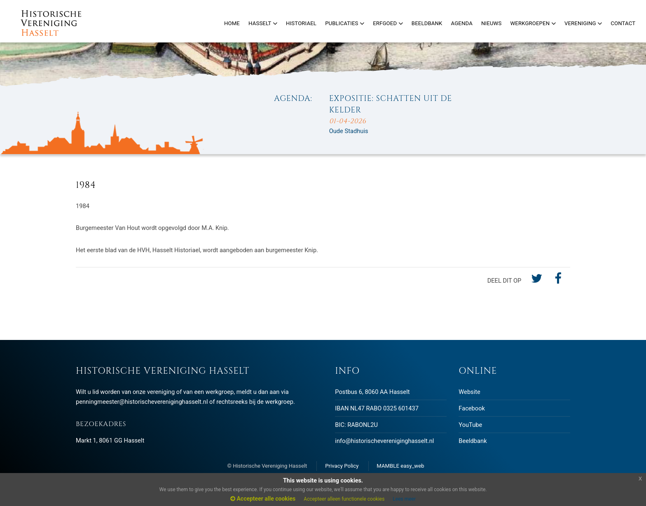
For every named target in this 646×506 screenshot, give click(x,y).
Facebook (472, 408)
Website (469, 392)
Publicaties (344, 23)
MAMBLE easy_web (400, 466)
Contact (623, 23)
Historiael (301, 23)
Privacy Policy (341, 466)
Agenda (462, 23)
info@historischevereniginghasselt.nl (384, 441)
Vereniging (583, 23)
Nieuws (491, 23)
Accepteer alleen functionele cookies (344, 499)
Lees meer (404, 499)
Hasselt (262, 23)
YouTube (470, 425)
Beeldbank (473, 441)
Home (232, 23)
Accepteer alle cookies (262, 498)
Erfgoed (388, 23)
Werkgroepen (532, 23)
